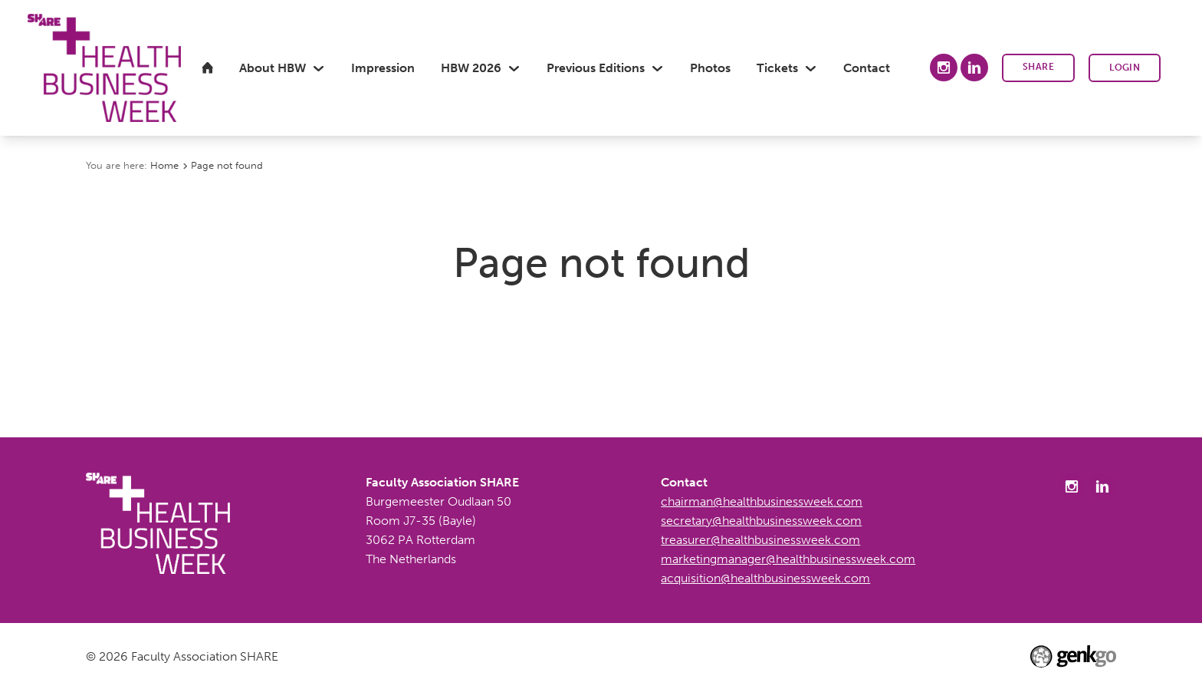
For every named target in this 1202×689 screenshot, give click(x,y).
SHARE (1038, 66)
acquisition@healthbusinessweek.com (765, 578)
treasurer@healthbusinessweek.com (760, 539)
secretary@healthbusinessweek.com (761, 520)
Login (1124, 67)
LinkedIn (974, 67)
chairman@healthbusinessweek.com (761, 501)
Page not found (227, 165)
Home (164, 165)
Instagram (943, 67)
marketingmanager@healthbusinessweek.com (788, 559)
